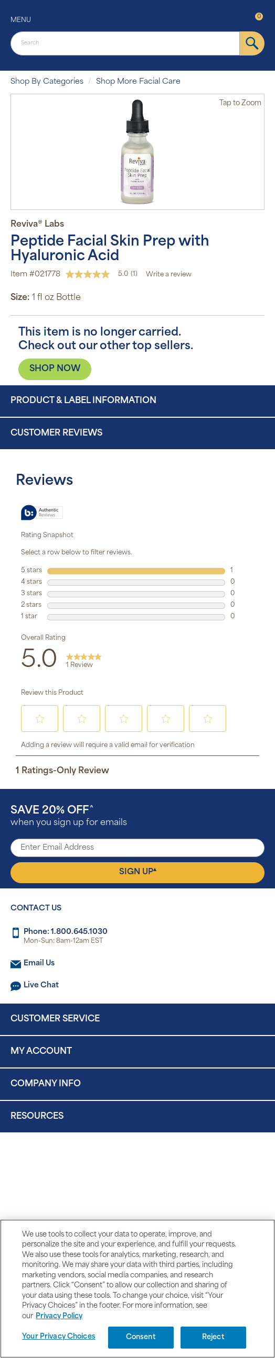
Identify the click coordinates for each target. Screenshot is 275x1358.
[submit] (252, 43)
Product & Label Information (83, 401)
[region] (137, 1288)
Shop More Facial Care (138, 82)
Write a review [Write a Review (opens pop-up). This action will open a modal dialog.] (169, 275)
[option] (137, 151)
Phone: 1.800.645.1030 (66, 932)
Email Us (39, 963)
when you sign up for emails (68, 816)
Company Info (45, 1084)
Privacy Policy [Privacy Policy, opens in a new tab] (59, 1316)
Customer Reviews (56, 433)
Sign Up (137, 871)
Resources (37, 1116)
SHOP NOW (54, 369)
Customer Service (55, 1019)
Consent (141, 1337)
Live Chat (41, 985)
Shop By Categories (46, 82)
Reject (213, 1337)
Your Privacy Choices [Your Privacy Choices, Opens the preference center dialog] (59, 1336)
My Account (41, 1052)
